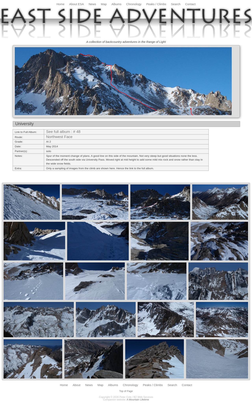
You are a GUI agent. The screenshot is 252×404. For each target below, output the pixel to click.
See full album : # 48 (63, 132)
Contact (190, 4)
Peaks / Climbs (156, 4)
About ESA (76, 4)
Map (104, 4)
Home (61, 4)
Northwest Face (59, 137)
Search (175, 4)
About (77, 385)
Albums (116, 4)
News (92, 4)
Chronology (134, 4)
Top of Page (126, 391)
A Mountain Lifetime (138, 399)
